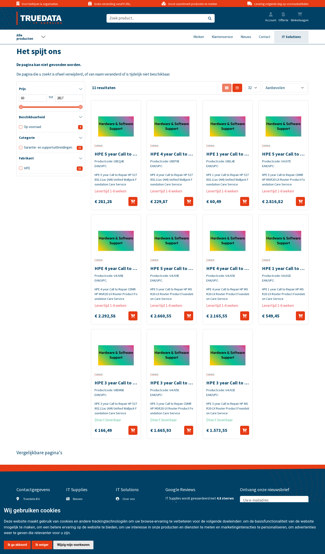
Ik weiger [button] (41, 545)
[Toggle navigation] (31, 37)
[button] (271, 15)
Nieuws (246, 37)
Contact (264, 37)
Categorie (27, 137)
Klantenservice (222, 37)
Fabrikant (26, 158)
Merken (198, 37)
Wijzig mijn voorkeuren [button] (73, 545)
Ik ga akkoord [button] (17, 545)
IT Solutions (291, 37)
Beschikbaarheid (32, 117)
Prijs (22, 89)
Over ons (129, 499)
